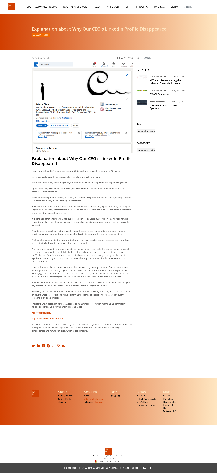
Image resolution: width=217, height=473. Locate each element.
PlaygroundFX (169, 402)
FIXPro (166, 408)
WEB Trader (40, 34)
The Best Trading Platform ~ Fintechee (108, 456)
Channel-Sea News (146, 405)
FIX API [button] (97, 6)
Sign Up (175, 6)
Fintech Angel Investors (147, 399)
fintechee (99, 402)
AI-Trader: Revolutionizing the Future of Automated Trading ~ (165, 81)
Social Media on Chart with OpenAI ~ (163, 107)
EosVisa (166, 395)
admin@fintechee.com (94, 399)
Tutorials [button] (159, 6)
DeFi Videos (168, 399)
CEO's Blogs (142, 402)
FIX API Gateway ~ (159, 94)
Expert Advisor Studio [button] (75, 6)
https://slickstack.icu (41, 312)
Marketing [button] (142, 6)
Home (28, 6)
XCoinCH (141, 395)
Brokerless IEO (169, 411)
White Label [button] (113, 6)
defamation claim (146, 131)
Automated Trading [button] (46, 6)
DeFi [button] (128, 6)
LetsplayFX (168, 405)
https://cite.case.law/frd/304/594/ (48, 318)
